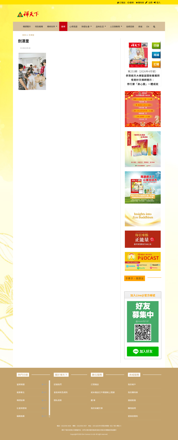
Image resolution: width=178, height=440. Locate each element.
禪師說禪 (21, 400)
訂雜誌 (121, 2)
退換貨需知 (133, 416)
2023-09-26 (26, 48)
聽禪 (130, 2)
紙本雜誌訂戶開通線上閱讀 (103, 392)
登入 (159, 2)
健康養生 (21, 392)
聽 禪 (93, 400)
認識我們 (58, 384)
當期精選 (21, 384)
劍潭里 (23, 41)
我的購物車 (133, 392)
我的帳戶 (132, 384)
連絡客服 (132, 400)
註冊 (150, 2)
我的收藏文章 (97, 408)
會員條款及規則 (61, 392)
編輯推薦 (21, 416)
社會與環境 (22, 408)
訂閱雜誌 (95, 384)
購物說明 (132, 408)
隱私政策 (58, 400)
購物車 (140, 2)
